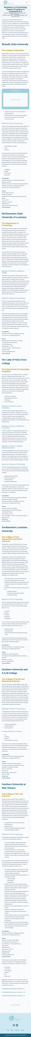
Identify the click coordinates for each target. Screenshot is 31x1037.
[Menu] (27, 2)
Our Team (17, 1030)
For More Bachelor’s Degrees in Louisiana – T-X (13, 995)
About (12, 1030)
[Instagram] (17, 1025)
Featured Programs (15, 91)
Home (8, 1030)
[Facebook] (14, 1025)
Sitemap (22, 1030)
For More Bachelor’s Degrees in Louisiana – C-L (13, 988)
